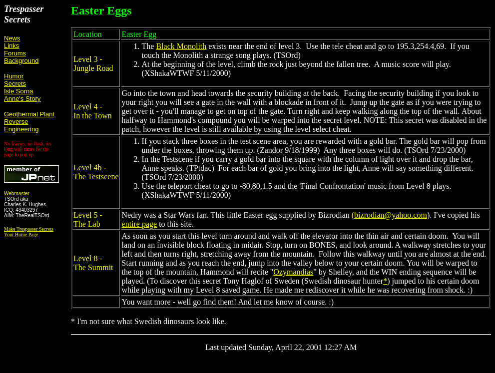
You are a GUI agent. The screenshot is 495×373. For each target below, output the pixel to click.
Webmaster (16, 193)
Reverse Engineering (21, 125)
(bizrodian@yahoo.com (389, 215)
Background (21, 60)
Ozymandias (293, 272)
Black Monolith (181, 46)
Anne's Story (22, 98)
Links (11, 45)
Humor (13, 76)
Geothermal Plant (29, 114)
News (12, 38)
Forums (15, 53)
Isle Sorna (18, 91)
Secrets (15, 83)
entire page (139, 224)
